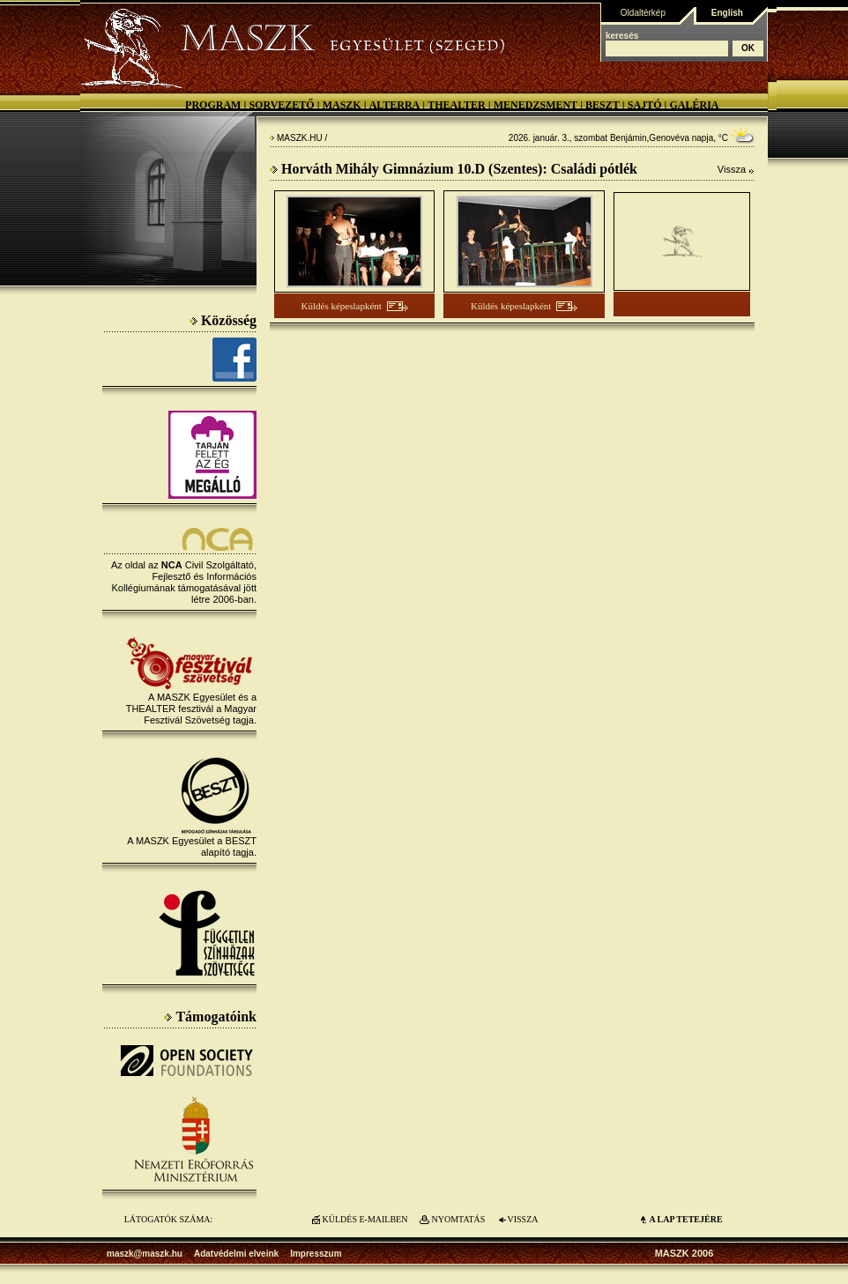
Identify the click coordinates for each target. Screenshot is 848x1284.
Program (213, 105)
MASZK (342, 105)
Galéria (693, 105)
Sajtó (645, 105)
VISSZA (522, 1219)
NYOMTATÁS (459, 1219)
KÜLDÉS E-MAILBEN (365, 1219)
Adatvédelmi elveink (236, 1253)
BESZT (602, 105)
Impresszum (315, 1253)
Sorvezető (281, 105)
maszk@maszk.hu (144, 1253)
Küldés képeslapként (341, 306)
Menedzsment (535, 105)
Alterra (394, 105)
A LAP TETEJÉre (685, 1219)
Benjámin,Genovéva (649, 138)
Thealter (457, 105)
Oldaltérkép (643, 13)
